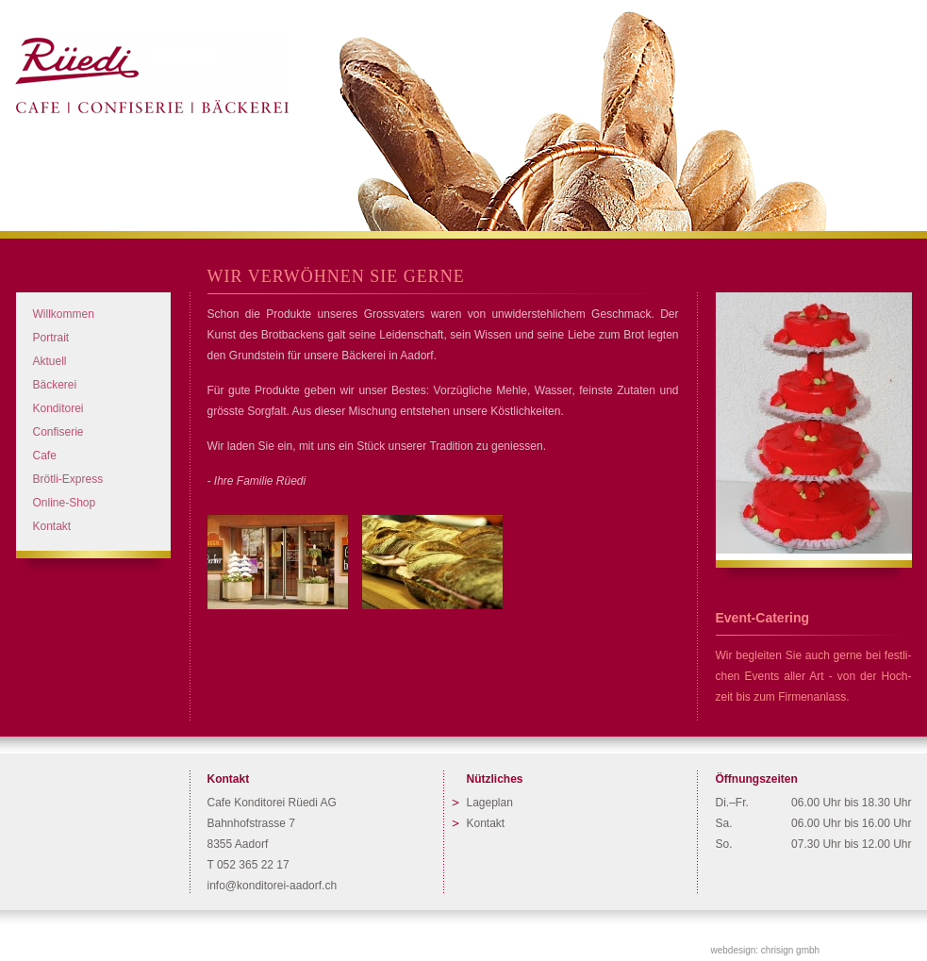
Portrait (51, 337)
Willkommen (63, 314)
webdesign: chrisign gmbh (765, 950)
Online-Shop (64, 502)
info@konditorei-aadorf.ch (272, 885)
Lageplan (490, 802)
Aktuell (50, 361)
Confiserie (58, 432)
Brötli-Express (68, 479)
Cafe (45, 455)
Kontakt (52, 526)
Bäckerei (55, 384)
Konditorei (58, 408)
